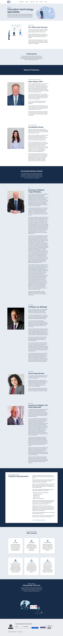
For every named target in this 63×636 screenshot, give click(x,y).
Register (35, 627)
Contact (45, 1)
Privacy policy (20, 631)
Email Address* (25, 626)
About (37, 1)
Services (27, 1)
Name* (16, 626)
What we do (32, 1)
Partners (40, 1)
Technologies (21, 1)
